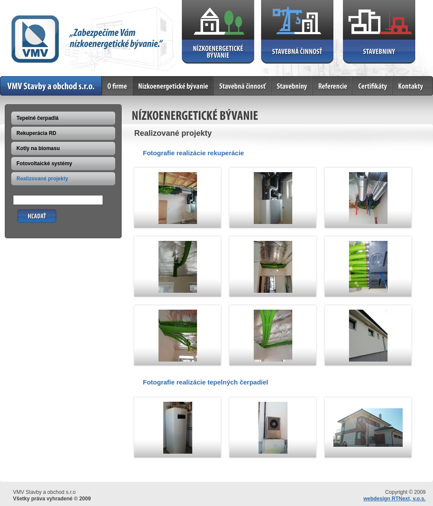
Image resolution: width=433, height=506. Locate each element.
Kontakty (413, 86)
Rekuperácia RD (36, 133)
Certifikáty (372, 86)
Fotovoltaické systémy (44, 163)
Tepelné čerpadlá (37, 118)
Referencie (332, 86)
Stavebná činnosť (242, 86)
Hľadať (26, 212)
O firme (117, 86)
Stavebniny (292, 86)
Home (51, 86)
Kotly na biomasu (38, 148)
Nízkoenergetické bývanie (173, 86)
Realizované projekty (42, 179)
